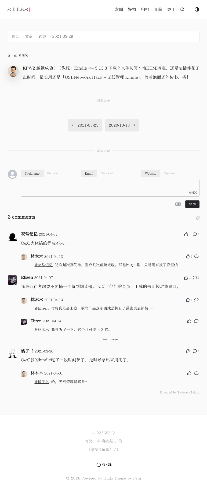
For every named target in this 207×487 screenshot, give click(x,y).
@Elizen (41, 308)
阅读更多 (103, 100)
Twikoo (183, 392)
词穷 (42, 36)
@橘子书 (41, 382)
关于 (171, 9)
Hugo (108, 478)
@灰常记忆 (43, 265)
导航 (158, 9)
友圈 (119, 9)
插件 (187, 68)
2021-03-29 (62, 36)
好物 (132, 9)
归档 (145, 9)
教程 (66, 68)
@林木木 (41, 329)
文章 (29, 36)
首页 (15, 36)
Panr (137, 478)
